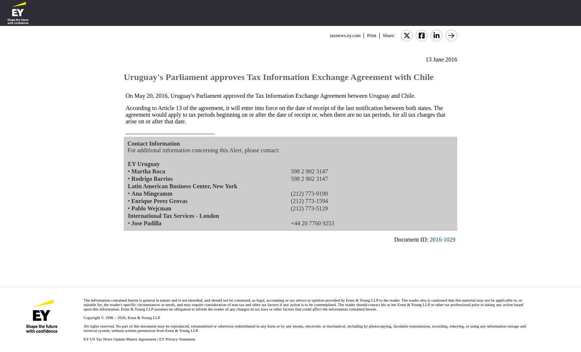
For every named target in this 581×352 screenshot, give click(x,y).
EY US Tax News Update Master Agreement (119, 339)
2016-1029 (442, 239)
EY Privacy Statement (177, 339)
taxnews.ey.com (345, 35)
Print (371, 35)
